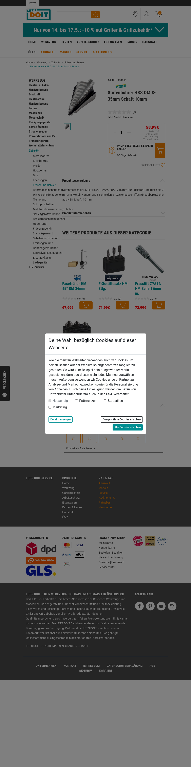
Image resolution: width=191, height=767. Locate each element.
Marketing (60, 407)
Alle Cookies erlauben (127, 427)
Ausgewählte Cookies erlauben (121, 419)
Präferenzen (87, 401)
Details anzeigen (60, 419)
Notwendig (60, 401)
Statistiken (115, 401)
